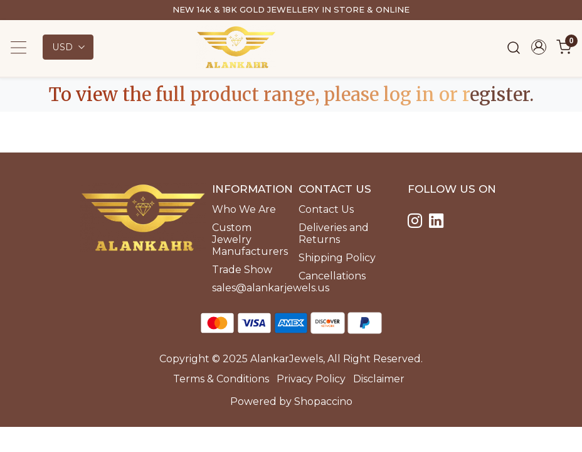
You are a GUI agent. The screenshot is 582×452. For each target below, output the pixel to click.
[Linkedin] (438, 223)
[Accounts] (538, 47)
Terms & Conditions (221, 379)
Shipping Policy (337, 258)
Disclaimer (379, 379)
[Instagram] (417, 223)
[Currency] (68, 47)
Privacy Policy (311, 379)
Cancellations (332, 276)
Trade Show (242, 270)
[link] (513, 47)
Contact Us (326, 209)
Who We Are (244, 209)
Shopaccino (323, 401)
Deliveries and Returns (334, 233)
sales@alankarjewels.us (247, 288)
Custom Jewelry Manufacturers (247, 239)
